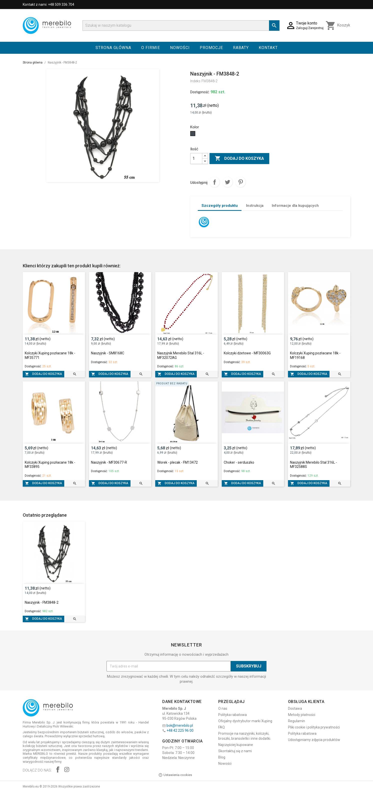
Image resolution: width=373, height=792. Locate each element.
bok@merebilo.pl (179, 725)
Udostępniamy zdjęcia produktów (314, 740)
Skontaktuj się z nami (235, 751)
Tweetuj (227, 182)
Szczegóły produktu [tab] (220, 205)
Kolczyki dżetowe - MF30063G (247, 353)
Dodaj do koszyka (239, 158)
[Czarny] (193, 135)
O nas (222, 708)
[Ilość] (196, 158)
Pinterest (241, 182)
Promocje (211, 47)
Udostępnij (215, 182)
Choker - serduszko (239, 462)
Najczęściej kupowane (235, 745)
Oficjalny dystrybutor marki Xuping (245, 721)
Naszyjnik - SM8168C (107, 353)
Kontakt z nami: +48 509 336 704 (48, 5)
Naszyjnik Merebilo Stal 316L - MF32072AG (180, 355)
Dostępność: (200, 92)
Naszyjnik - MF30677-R (109, 462)
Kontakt (268, 47)
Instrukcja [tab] (255, 205)
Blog (221, 757)
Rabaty (241, 47)
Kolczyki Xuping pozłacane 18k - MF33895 (50, 464)
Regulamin (296, 721)
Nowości (180, 47)
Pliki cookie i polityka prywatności (314, 727)
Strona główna (113, 47)
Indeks (195, 81)
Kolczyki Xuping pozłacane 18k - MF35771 (50, 355)
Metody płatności (301, 715)
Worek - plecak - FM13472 (177, 462)
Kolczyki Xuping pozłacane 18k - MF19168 (315, 355)
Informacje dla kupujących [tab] (295, 205)
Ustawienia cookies (175, 775)
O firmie (150, 47)
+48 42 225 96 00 (180, 730)
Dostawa (295, 708)
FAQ (221, 727)
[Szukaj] (181, 25)
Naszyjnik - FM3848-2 (41, 602)
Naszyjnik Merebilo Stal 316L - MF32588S (313, 464)
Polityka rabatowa (232, 715)
